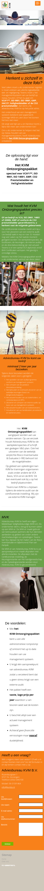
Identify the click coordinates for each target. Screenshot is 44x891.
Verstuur (7, 844)
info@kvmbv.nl (8, 787)
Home (4, 859)
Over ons (5, 861)
